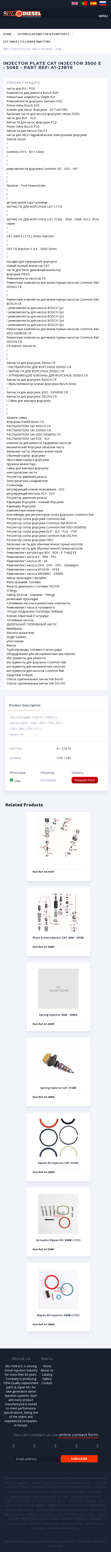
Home (7, 34)
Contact (47, 1383)
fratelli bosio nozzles (80, 1514)
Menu (103, 16)
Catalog (47, 1375)
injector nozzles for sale (50, 1496)
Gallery (47, 1379)
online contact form (78, 1434)
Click (15, 781)
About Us (47, 1370)
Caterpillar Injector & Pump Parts (43, 34)
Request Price (85, 780)
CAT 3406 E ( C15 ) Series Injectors (26, 41)
